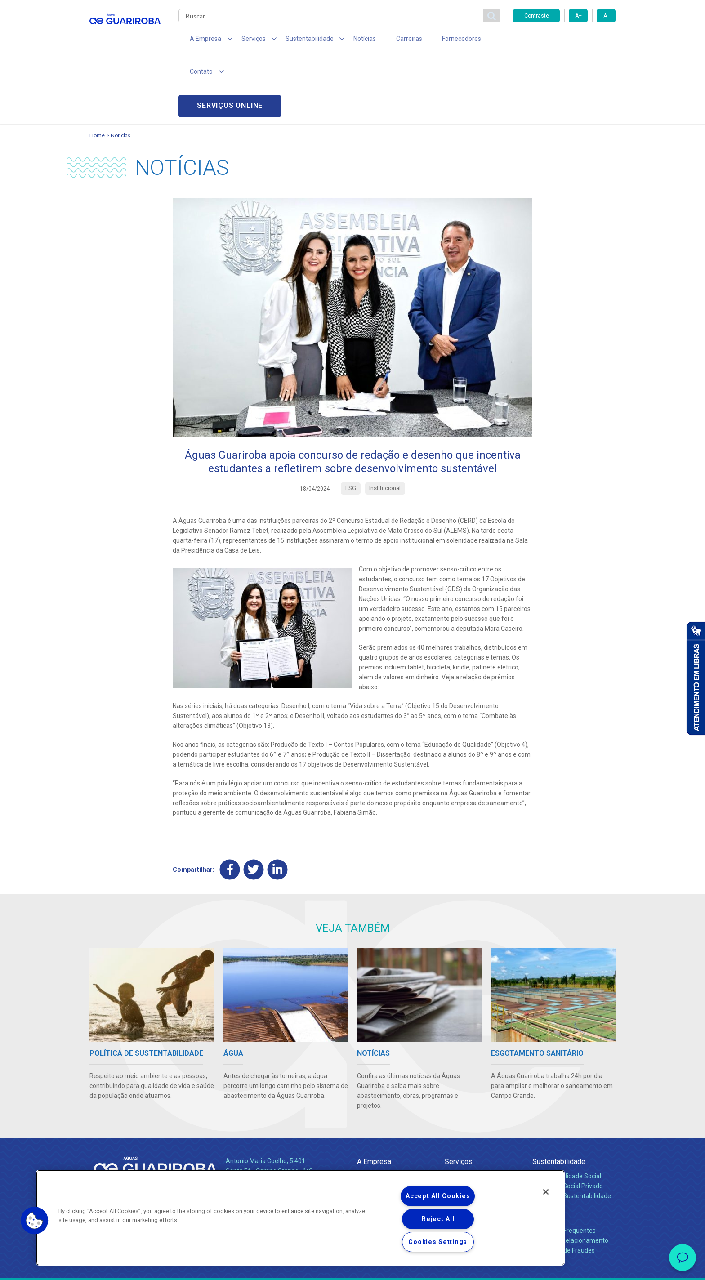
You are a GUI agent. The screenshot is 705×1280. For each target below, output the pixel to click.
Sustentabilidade (558, 1096)
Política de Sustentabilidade (571, 1130)
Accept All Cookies (438, 1196)
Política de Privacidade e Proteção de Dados (352, 1266)
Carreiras (388, 40)
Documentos (463, 1150)
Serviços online (564, 40)
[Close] (546, 1192)
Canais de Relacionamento (570, 1174)
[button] (34, 1220)
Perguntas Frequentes (564, 1165)
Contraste (536, 16)
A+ (578, 16)
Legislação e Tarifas (473, 1130)
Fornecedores (435, 40)
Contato (544, 1150)
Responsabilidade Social (566, 1110)
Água (452, 1110)
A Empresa (374, 1096)
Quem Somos (376, 1110)
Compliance (374, 1120)
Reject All (437, 1219)
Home (97, 70)
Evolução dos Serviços (476, 1140)
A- (605, 16)
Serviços (459, 1096)
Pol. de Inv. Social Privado (567, 1120)
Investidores (374, 1130)
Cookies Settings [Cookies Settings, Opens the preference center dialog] (437, 1242)
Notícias (348, 40)
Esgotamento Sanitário (477, 1120)
